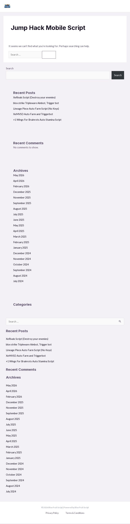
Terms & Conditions (75, 513)
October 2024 (21, 265)
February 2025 (21, 242)
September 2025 (22, 203)
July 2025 (18, 215)
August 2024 (20, 276)
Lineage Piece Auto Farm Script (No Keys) (36, 109)
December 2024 (22, 253)
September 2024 (22, 270)
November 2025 (22, 198)
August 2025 (20, 209)
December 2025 (22, 192)
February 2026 (21, 187)
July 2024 (18, 282)
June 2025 (18, 220)
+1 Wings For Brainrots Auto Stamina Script (37, 120)
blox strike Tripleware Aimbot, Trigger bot (36, 103)
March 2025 (19, 237)
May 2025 (18, 226)
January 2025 (20, 248)
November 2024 (22, 259)
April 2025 (18, 231)
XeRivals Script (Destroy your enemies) (34, 98)
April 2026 (18, 181)
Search (10, 69)
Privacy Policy (52, 513)
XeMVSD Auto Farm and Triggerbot (33, 114)
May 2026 (18, 175)
